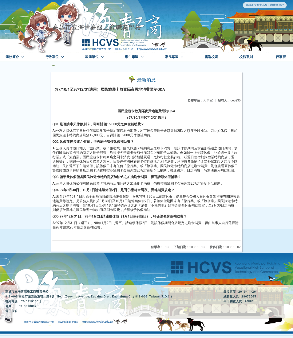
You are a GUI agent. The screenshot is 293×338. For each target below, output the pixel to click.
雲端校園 (211, 57)
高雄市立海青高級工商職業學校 (265, 5)
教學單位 (92, 57)
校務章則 (246, 57)
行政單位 (52, 57)
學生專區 (131, 57)
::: (53, 66)
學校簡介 (12, 57)
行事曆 (281, 57)
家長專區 (171, 57)
